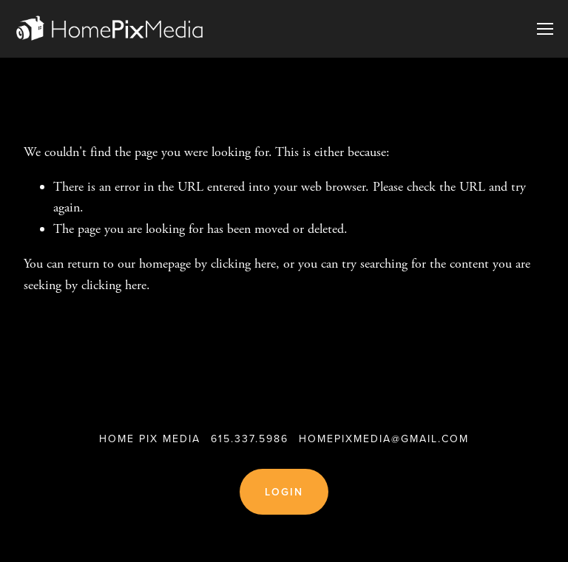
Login (284, 491)
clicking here (243, 263)
